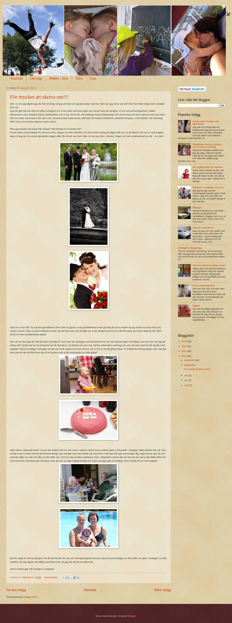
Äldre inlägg (162, 590)
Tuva (79, 78)
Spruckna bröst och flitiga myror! (209, 265)
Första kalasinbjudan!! (204, 285)
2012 (184, 351)
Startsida (16, 78)
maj (186, 380)
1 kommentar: (51, 577)
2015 (184, 341)
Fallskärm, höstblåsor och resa (208, 187)
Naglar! (196, 305)
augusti (188, 365)
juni (186, 375)
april (186, 385)
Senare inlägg (16, 590)
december (189, 360)
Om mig (36, 78)
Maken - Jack (58, 78)
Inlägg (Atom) (31, 597)
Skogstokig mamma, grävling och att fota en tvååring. (207, 145)
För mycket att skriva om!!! (39, 97)
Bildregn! (197, 207)
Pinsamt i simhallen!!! (203, 227)
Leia (93, 78)
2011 (184, 356)
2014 (184, 346)
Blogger (132, 616)
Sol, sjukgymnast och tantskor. (208, 167)
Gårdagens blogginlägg (190, 248)
